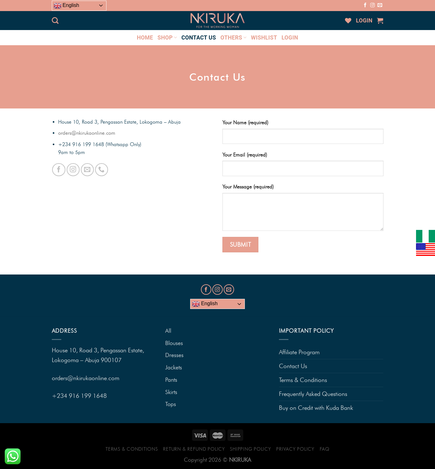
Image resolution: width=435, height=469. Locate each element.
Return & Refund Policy (194, 449)
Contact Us (293, 366)
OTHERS (234, 37)
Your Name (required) (245, 123)
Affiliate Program (299, 352)
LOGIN (364, 20)
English (66, 5)
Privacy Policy (295, 449)
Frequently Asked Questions (313, 394)
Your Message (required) (248, 187)
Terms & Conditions (303, 380)
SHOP (167, 37)
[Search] (55, 20)
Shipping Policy (250, 449)
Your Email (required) (244, 155)
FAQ (324, 449)
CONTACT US (198, 37)
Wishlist (264, 37)
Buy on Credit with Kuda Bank (316, 407)
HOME (145, 37)
